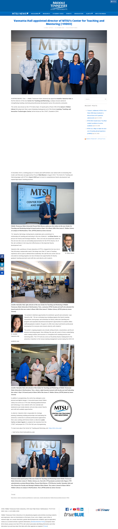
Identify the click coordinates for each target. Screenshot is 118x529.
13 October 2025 (59, 27)
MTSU (114, 1)
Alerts (88, 14)
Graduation (78, 14)
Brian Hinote (14, 497)
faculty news (36, 497)
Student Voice (58, 14)
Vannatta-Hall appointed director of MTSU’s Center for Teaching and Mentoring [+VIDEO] (59, 22)
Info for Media (100, 14)
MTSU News (19, 13)
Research (46, 14)
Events (68, 14)
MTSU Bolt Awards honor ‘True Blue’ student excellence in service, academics (97, 123)
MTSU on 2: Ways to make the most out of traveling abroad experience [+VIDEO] (96, 131)
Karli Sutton (49, 27)
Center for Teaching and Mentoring (25, 497)
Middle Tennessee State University (58, 497)
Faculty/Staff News (71, 27)
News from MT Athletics (95, 139)
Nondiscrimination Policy (38, 522)
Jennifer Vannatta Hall (45, 497)
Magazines (35, 14)
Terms (45, 526)
